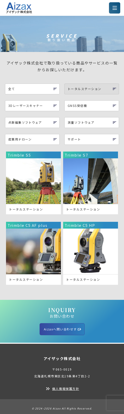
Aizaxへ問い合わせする (62, 329)
